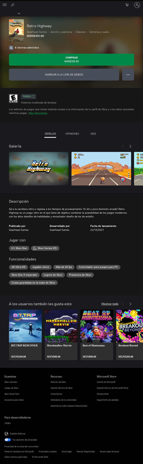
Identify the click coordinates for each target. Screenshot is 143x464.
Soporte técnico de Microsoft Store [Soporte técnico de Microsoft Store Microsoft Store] (112, 388)
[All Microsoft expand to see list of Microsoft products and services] (4, 5)
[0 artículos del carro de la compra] (128, 5)
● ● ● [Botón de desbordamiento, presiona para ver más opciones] (128, 74)
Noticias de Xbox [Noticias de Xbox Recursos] (58, 382)
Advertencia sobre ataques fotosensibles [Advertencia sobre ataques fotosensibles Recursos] (69, 406)
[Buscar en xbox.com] (13, 5)
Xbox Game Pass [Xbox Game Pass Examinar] (11, 394)
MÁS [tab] (93, 133)
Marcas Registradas (86, 451)
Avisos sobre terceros (109, 451)
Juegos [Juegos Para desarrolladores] (7, 423)
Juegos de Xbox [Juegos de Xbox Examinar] (11, 388)
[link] (25, 335)
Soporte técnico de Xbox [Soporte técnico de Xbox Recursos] (61, 388)
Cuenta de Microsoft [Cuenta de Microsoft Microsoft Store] (106, 382)
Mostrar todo (109, 304)
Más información (37, 113)
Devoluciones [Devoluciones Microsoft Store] (103, 394)
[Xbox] (10, 13)
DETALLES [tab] (50, 133)
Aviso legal (67, 451)
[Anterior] (123, 146)
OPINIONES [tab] (72, 133)
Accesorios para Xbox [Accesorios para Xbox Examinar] (14, 400)
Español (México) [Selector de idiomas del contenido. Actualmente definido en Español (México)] (17, 433)
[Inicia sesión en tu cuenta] (137, 5)
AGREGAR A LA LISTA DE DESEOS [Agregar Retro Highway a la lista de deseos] (64, 74)
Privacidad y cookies (48, 451)
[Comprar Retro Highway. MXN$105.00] (71, 60)
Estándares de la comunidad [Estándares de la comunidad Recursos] (63, 400)
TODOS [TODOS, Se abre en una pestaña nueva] (28, 96)
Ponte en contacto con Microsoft (19, 451)
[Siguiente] (130, 146)
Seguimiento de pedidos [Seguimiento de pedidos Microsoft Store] (108, 400)
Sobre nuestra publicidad (15, 457)
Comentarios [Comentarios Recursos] (56, 394)
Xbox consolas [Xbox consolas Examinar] (10, 382)
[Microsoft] (71, 3)
